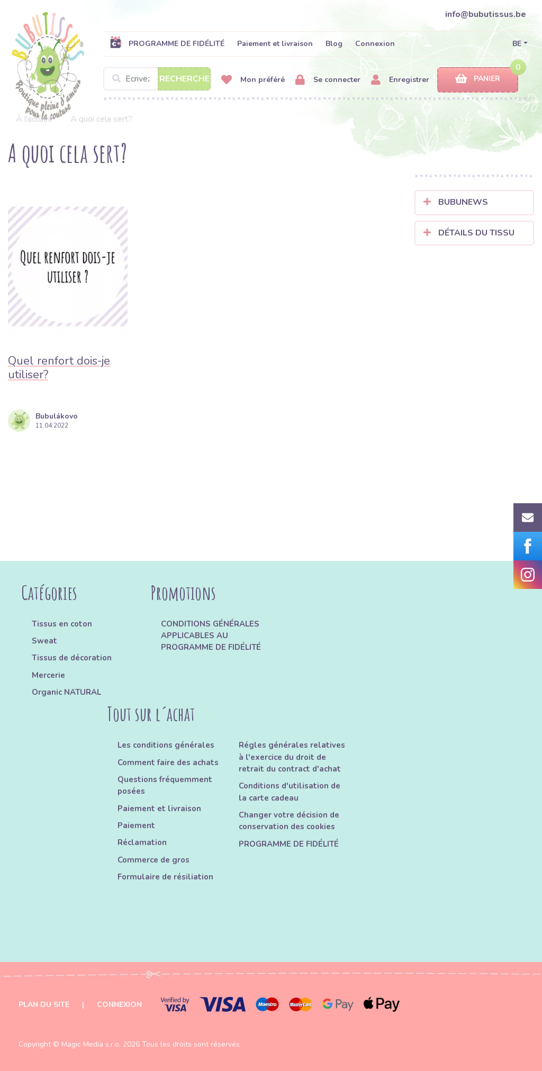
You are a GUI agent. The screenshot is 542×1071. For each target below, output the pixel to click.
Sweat (44, 641)
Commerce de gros (153, 860)
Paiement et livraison (275, 44)
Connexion (375, 44)
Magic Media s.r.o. (91, 1044)
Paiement (136, 825)
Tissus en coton (62, 624)
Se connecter (327, 80)
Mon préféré (253, 80)
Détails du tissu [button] (468, 233)
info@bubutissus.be (485, 14)
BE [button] (516, 44)
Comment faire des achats (168, 762)
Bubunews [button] (455, 202)
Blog (334, 44)
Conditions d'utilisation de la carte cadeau (289, 791)
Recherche (184, 79)
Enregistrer (400, 80)
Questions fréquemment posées (165, 785)
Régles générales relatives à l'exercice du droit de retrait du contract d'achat (292, 757)
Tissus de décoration (72, 657)
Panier (477, 79)
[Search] (157, 78)
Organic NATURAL (66, 692)
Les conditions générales (166, 745)
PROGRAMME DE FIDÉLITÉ (167, 43)
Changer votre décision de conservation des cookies (289, 821)
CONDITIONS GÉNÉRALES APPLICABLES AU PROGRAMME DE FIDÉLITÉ (211, 636)
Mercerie (48, 675)
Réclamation (142, 842)
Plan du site (44, 1005)
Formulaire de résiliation (165, 877)
